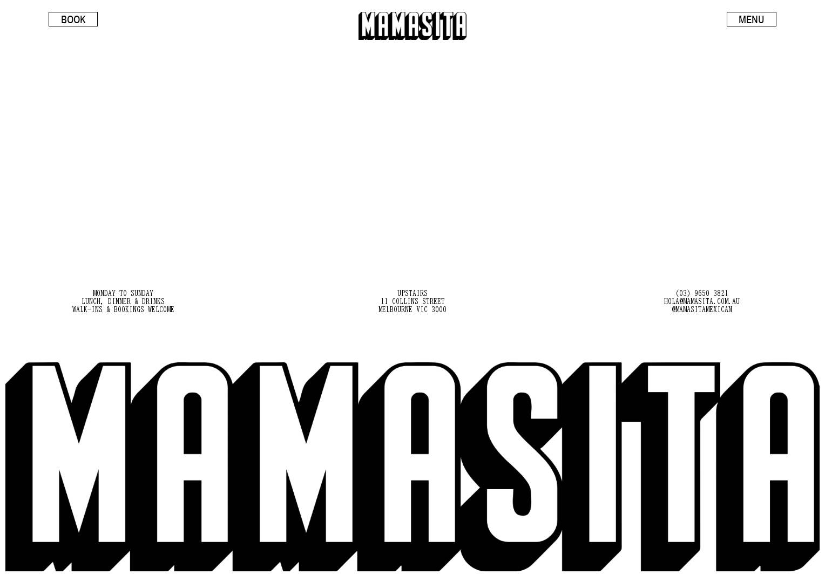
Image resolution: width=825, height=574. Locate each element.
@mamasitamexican (702, 309)
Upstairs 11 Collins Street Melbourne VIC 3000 (412, 301)
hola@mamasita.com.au (702, 301)
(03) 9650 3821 (701, 293)
